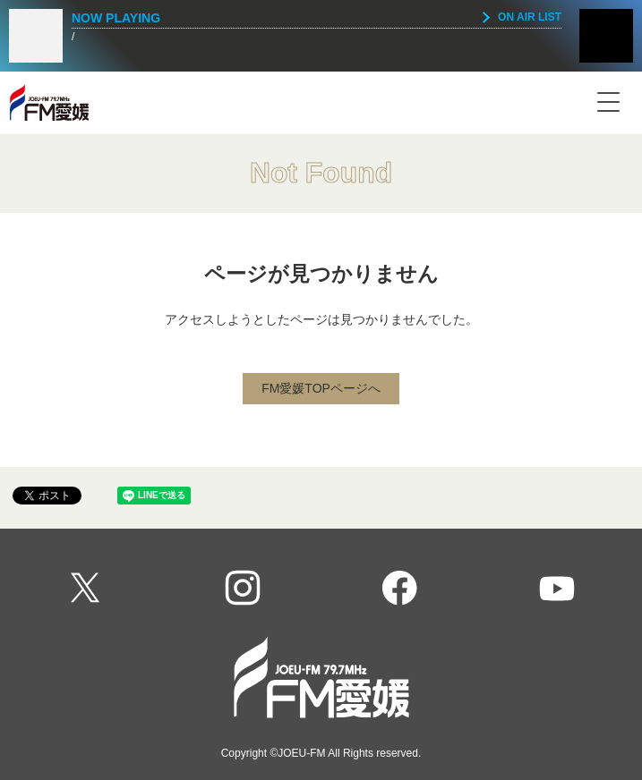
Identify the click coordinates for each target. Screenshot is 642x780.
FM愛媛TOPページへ (321, 388)
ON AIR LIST (529, 17)
